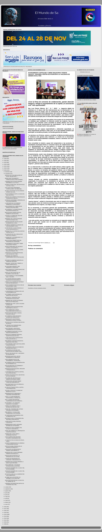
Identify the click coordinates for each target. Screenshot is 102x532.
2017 (5, 508)
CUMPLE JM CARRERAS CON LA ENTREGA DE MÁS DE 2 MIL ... (12, 406)
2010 (5, 522)
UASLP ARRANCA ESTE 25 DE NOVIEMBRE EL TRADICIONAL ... (13, 360)
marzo (6, 500)
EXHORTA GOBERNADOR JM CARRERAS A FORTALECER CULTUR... (14, 444)
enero (6, 504)
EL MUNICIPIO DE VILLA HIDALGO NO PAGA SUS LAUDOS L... (14, 235)
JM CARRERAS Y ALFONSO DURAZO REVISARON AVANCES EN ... (13, 210)
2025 (5, 158)
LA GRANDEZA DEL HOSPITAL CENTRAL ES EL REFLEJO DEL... (14, 372)
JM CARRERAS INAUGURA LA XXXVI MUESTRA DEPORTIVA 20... (13, 332)
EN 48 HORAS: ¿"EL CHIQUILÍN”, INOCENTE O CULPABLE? (12, 403)
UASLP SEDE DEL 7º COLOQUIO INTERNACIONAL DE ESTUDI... (12, 465)
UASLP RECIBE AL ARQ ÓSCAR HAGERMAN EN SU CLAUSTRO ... (13, 329)
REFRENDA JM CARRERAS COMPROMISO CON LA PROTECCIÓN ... (14, 257)
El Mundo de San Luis (85, 72)
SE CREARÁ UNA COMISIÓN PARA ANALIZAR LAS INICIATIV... (13, 326)
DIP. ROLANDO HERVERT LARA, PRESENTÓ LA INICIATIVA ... (12, 267)
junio (6, 494)
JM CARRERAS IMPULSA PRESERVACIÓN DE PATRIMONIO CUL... (15, 363)
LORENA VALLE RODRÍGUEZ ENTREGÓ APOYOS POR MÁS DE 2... (14, 282)
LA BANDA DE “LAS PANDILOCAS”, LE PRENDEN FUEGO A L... (14, 238)
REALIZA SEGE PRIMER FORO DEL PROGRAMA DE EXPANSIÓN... (13, 241)
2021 (5, 166)
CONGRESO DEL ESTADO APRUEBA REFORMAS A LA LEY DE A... (13, 182)
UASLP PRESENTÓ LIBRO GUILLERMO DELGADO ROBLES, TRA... (14, 250)
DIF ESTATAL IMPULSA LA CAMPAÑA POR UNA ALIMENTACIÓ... (14, 475)
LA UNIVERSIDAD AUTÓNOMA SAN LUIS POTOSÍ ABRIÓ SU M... (14, 292)
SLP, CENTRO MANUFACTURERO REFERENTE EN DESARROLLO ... (13, 279)
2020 (5, 168)
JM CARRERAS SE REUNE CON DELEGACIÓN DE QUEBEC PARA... (13, 351)
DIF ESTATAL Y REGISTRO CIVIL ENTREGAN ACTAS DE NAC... (12, 298)
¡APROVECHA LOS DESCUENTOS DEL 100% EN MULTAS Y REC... (14, 253)
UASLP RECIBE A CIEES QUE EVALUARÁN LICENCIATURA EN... (15, 344)
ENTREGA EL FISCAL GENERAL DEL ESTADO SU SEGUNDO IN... (13, 428)
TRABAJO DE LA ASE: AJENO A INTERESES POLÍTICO (12, 434)
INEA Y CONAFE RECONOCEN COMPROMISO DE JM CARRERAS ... (14, 400)
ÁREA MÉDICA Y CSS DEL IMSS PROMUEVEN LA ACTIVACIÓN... (13, 413)
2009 (5, 524)
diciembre (7, 171)
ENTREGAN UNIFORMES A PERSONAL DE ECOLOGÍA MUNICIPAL (15, 201)
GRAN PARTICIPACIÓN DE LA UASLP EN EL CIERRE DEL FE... (14, 481)
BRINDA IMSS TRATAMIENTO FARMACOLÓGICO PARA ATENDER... (14, 179)
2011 (5, 520)
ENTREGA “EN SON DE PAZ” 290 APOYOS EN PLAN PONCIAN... (14, 375)
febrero (7, 502)
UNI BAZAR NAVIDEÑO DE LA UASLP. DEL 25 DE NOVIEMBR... (14, 468)
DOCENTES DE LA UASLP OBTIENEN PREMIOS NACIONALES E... (13, 453)
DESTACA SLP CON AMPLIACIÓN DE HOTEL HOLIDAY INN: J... (13, 176)
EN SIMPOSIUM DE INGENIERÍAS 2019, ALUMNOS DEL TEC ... (14, 416)
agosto (6, 490)
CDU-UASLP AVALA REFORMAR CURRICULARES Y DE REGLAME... (13, 188)
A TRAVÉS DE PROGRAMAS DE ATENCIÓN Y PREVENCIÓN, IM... (13, 459)
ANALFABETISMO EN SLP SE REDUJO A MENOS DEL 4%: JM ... (14, 385)
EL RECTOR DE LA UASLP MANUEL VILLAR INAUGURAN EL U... (13, 228)
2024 (5, 160)
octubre (7, 487)
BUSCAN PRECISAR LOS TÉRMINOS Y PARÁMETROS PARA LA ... (14, 366)
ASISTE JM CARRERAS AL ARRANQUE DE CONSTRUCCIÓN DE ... (15, 431)
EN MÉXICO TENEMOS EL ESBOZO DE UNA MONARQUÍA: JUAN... (14, 225)
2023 (5, 162)
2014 (5, 514)
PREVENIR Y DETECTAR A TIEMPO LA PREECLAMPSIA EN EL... (14, 264)
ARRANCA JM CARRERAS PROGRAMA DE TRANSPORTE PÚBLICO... (15, 197)
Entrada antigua (69, 285)
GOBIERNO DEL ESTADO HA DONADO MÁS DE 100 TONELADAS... (14, 301)
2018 (5, 506)
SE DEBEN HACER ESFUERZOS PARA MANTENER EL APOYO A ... (14, 307)
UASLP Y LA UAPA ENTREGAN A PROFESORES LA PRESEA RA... (13, 397)
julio (6, 492)
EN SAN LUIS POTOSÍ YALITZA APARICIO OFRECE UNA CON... (14, 191)
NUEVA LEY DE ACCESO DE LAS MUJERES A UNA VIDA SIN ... (12, 273)
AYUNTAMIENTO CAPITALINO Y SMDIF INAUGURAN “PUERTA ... (14, 244)
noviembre (7, 173)
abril (6, 498)
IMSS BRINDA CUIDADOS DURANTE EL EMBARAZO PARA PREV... (14, 341)
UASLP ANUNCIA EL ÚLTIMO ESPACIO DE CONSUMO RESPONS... (14, 270)
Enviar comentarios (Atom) (40, 288)
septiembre (7, 488)
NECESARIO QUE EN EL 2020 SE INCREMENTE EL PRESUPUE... (13, 357)
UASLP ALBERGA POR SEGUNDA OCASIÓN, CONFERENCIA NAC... (13, 437)
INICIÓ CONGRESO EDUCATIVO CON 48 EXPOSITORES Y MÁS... (14, 285)
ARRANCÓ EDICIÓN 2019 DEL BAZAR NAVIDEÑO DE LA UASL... (14, 222)
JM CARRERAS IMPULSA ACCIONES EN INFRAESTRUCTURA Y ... (14, 347)
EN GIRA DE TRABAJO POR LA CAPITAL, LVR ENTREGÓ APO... (14, 388)
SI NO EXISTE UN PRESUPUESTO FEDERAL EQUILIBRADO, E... (13, 450)
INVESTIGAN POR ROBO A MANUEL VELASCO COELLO (13, 313)
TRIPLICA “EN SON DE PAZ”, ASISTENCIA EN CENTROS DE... (14, 354)
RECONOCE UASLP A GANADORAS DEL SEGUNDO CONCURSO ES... (14, 419)
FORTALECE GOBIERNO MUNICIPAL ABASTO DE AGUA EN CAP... (13, 335)
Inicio (52, 285)
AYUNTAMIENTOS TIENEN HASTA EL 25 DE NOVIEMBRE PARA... (14, 289)
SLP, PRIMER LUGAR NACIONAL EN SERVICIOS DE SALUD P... (13, 295)
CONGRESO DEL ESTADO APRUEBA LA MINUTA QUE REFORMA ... (14, 462)
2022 (5, 164)
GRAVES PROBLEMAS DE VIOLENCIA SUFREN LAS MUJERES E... (14, 247)
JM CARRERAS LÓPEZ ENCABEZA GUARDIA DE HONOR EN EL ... (13, 316)
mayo (6, 496)
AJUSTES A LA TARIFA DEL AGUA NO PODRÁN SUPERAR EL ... (13, 216)
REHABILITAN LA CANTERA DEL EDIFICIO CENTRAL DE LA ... (14, 232)
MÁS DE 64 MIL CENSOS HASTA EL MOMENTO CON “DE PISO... (13, 213)
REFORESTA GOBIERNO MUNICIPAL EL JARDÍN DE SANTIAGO (14, 261)
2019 (5, 170)
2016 (5, 510)
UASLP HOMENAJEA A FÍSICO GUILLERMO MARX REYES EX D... (13, 310)
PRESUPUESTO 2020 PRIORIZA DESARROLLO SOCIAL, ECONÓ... (13, 320)
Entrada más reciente (34, 285)
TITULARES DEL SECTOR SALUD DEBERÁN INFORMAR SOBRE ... (13, 378)
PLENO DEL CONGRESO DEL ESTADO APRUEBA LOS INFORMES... (14, 410)
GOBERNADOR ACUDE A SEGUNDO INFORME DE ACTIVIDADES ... (13, 425)
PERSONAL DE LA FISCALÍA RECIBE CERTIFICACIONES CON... (13, 219)
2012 (5, 518)
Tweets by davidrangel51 (8, 128)
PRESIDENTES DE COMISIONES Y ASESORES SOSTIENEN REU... (13, 394)
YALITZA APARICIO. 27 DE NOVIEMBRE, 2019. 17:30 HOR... (14, 276)
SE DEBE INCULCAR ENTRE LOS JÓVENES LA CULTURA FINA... (12, 478)
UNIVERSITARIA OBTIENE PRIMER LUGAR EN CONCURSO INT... (13, 382)
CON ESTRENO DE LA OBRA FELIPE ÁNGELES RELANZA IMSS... (13, 207)
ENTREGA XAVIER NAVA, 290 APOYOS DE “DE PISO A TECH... (15, 185)
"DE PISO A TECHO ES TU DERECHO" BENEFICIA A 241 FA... (14, 391)
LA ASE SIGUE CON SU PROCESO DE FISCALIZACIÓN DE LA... (14, 338)
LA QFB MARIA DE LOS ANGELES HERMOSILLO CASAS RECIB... (13, 204)
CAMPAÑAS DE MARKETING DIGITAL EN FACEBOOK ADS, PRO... (14, 484)
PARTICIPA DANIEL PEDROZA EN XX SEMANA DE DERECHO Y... (13, 447)
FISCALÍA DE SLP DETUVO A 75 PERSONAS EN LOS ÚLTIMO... (12, 456)
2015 (5, 512)
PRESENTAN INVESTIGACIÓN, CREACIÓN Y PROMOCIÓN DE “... (15, 369)
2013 (5, 516)
